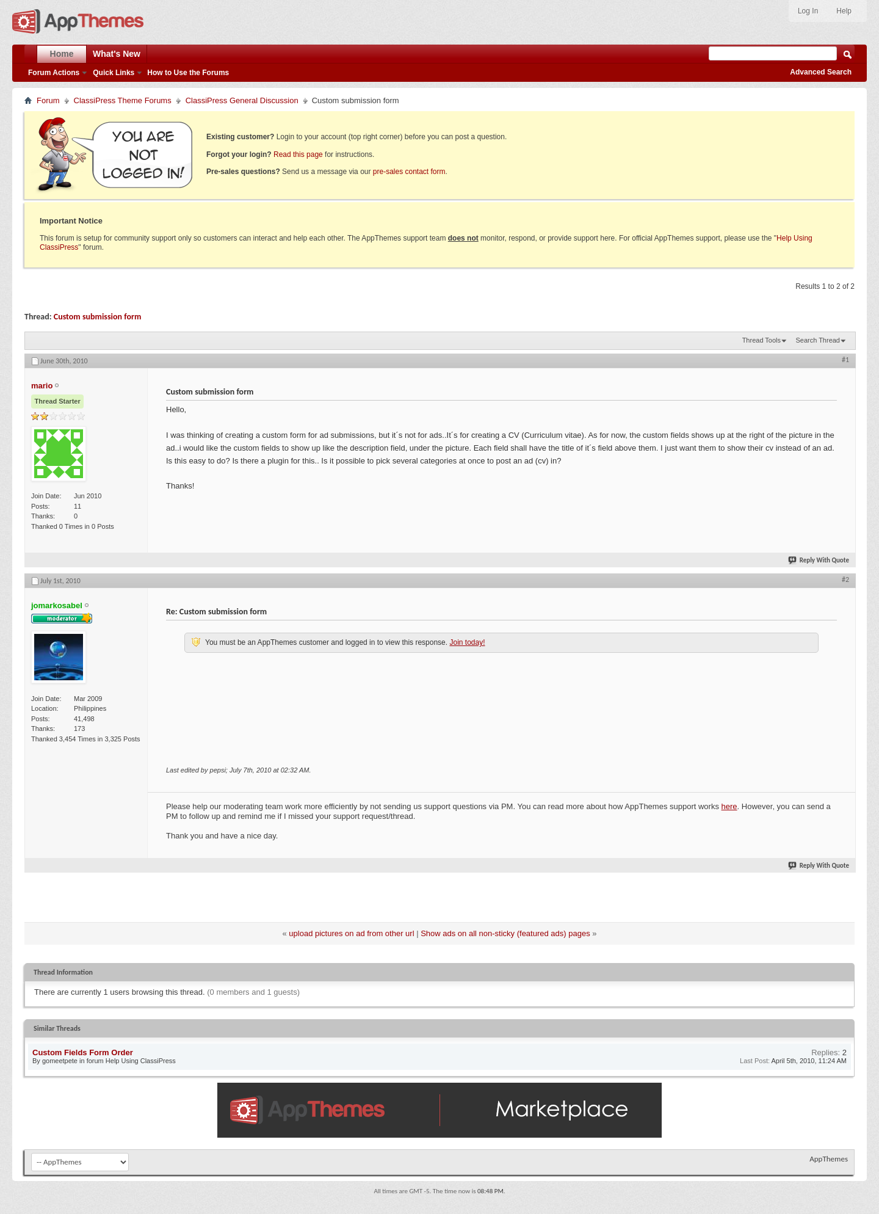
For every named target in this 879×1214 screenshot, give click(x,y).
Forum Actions (53, 72)
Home (62, 54)
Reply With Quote (819, 560)
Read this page (298, 154)
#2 (845, 579)
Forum (48, 100)
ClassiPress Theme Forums (123, 100)
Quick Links (113, 72)
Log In (808, 11)
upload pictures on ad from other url (351, 933)
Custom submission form (98, 316)
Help (844, 11)
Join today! (467, 642)
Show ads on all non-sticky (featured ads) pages (505, 933)
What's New (116, 54)
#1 (845, 359)
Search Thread (817, 340)
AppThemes (828, 1158)
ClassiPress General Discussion (242, 100)
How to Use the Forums (188, 72)
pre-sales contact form (409, 171)
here (729, 806)
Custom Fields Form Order (82, 1052)
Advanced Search (821, 72)
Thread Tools (761, 340)
